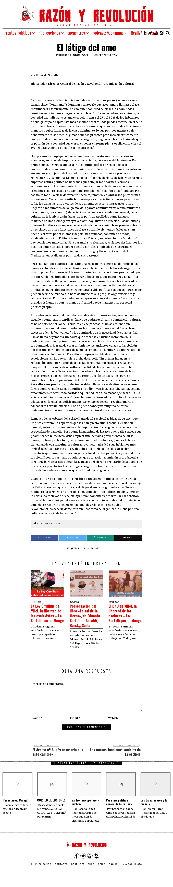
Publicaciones (49, 32)
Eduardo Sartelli (94, 548)
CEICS (101, 869)
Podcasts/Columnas (107, 32)
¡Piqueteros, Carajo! (15, 805)
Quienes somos (41, 869)
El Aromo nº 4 (107, 54)
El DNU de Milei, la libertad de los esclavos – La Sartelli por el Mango (125, 615)
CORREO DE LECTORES (51, 805)
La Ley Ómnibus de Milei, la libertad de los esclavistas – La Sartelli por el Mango (47, 615)
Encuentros (76, 32)
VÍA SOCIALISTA (132, 869)
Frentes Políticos (17, 32)
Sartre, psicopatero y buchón (85, 807)
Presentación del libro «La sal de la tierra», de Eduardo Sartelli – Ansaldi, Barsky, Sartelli (86, 617)
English (114, 869)
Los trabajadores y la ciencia (154, 807)
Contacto (61, 869)
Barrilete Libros (82, 869)
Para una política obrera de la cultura (119, 807)
